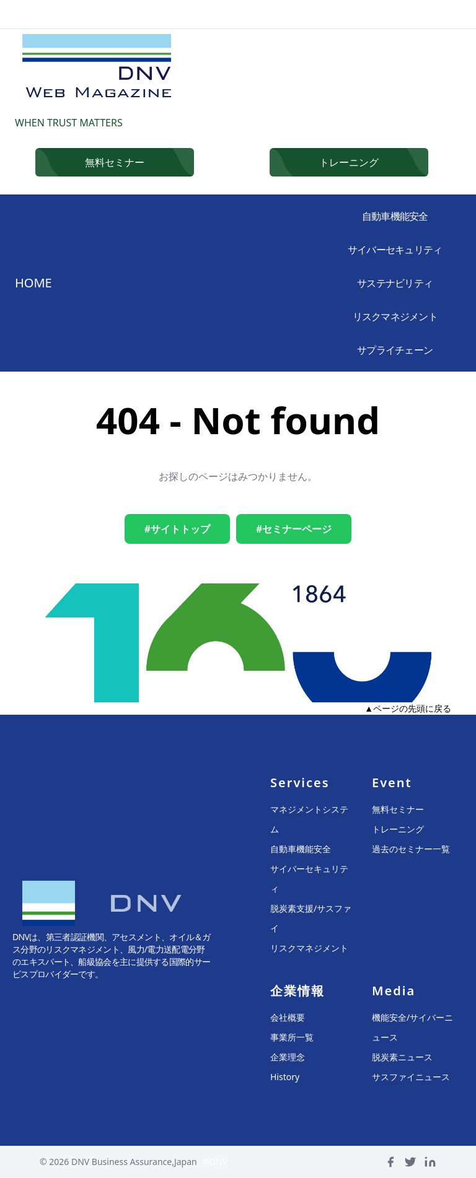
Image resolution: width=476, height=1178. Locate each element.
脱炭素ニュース (402, 1057)
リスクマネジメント (394, 316)
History (284, 1077)
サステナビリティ (394, 283)
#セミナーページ (294, 529)
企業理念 (287, 1057)
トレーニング (398, 829)
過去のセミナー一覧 (411, 849)
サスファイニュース (411, 1077)
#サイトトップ (177, 529)
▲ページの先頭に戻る (407, 708)
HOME (33, 282)
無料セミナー (398, 809)
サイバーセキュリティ (394, 249)
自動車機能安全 (394, 216)
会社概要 (287, 1017)
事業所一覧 (292, 1037)
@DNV (214, 1161)
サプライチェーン (394, 350)
